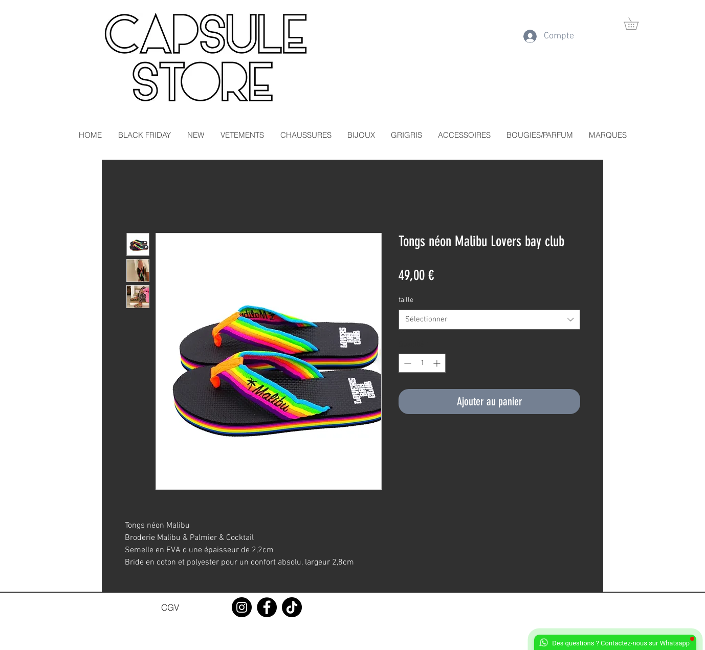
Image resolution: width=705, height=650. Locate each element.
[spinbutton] (422, 363)
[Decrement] (406, 363)
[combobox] (489, 320)
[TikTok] (292, 607)
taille (406, 300)
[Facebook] (267, 607)
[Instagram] (242, 607)
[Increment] (437, 363)
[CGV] (170, 607)
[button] (637, 23)
